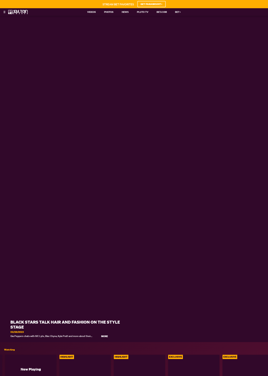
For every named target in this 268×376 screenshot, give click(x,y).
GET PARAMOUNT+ (151, 4)
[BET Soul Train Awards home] (18, 13)
